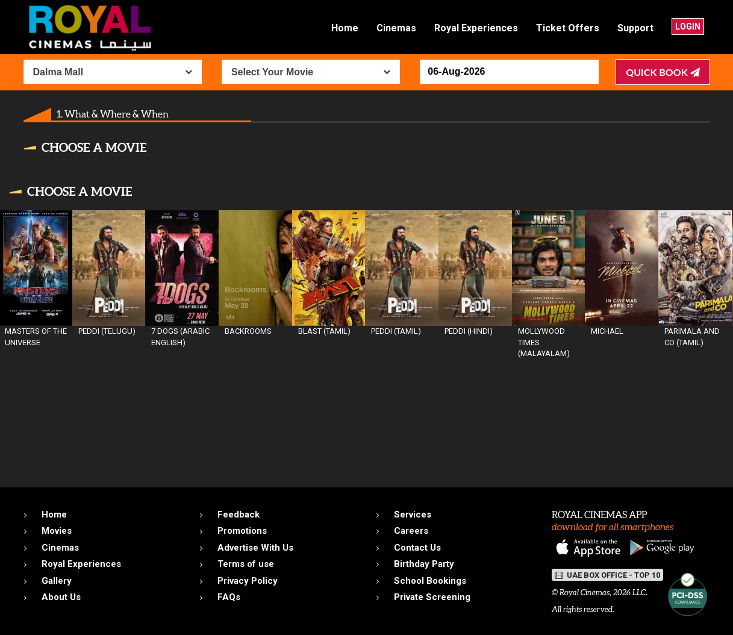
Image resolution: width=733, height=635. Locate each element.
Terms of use (245, 563)
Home (344, 28)
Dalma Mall (58, 72)
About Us (61, 597)
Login (687, 26)
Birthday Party (424, 563)
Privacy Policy (247, 580)
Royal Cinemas (585, 592)
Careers (411, 530)
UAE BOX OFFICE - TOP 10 (607, 575)
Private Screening (432, 597)
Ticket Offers (567, 28)
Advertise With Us (255, 547)
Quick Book (662, 72)
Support (635, 28)
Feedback (238, 514)
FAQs (228, 597)
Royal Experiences (476, 28)
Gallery (57, 580)
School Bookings (430, 580)
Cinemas (396, 28)
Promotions (242, 530)
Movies (57, 530)
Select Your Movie (272, 72)
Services (412, 514)
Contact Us (417, 547)
